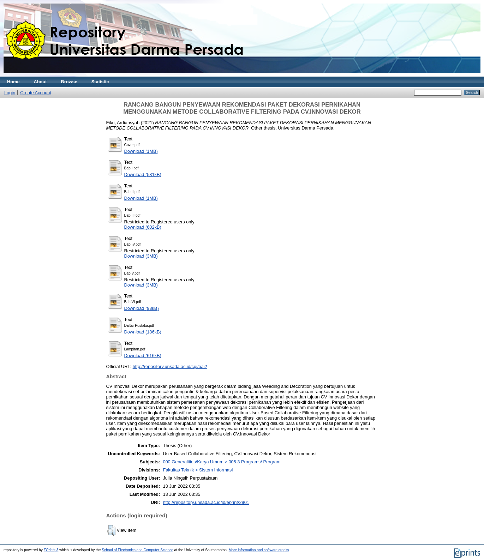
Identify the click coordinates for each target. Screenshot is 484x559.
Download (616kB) (142, 355)
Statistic (100, 81)
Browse (69, 81)
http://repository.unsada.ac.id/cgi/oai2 (170, 366)
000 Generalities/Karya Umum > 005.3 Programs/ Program (221, 461)
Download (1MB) (141, 151)
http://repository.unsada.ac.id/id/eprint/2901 (206, 502)
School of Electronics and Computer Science (137, 550)
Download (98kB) (141, 308)
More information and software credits (259, 550)
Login (9, 92)
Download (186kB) (142, 332)
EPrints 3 (51, 550)
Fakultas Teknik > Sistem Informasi (198, 470)
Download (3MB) (141, 256)
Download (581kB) (142, 174)
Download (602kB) (142, 227)
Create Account (35, 92)
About (40, 81)
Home (13, 81)
